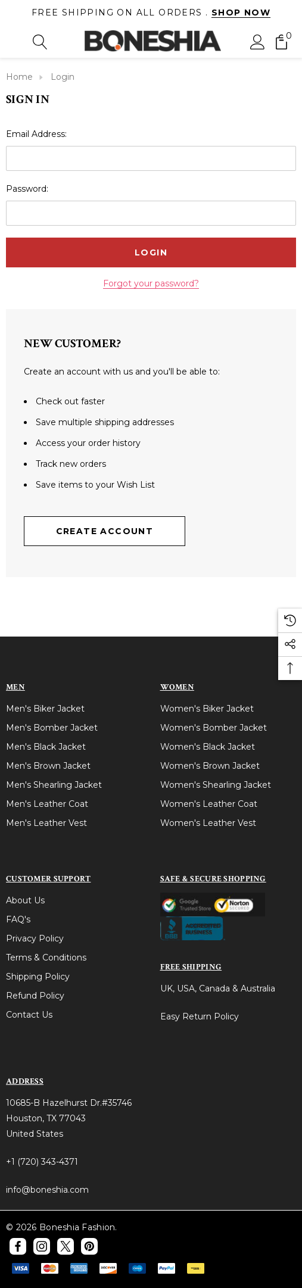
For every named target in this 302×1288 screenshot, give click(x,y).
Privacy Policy (35, 938)
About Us (25, 900)
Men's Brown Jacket (48, 765)
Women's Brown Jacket (210, 765)
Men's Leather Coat (47, 804)
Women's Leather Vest (208, 823)
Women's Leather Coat (208, 804)
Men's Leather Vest (46, 823)
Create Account (105, 531)
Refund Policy (35, 995)
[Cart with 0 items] (281, 41)
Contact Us (29, 1014)
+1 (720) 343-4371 (42, 1161)
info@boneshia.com (47, 1189)
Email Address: (36, 134)
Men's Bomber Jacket (52, 727)
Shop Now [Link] (240, 12)
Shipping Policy (38, 976)
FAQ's (18, 919)
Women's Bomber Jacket (213, 727)
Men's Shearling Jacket (54, 784)
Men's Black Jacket (46, 746)
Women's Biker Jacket (207, 708)
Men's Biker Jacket (45, 708)
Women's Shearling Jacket (215, 784)
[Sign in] (257, 41)
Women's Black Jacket (207, 746)
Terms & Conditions (46, 957)
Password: (27, 188)
